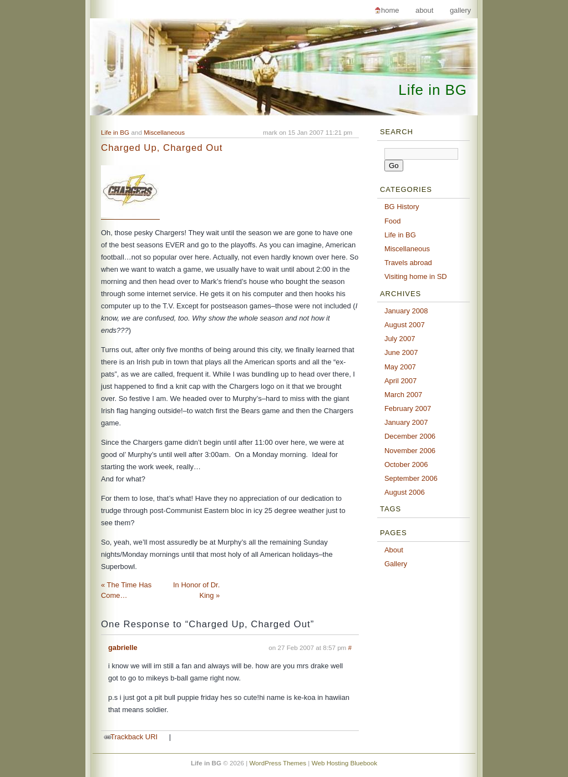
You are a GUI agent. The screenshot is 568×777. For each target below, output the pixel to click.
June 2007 (401, 352)
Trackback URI (134, 737)
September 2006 (411, 478)
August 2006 (404, 492)
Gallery (460, 10)
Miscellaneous (164, 132)
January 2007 (406, 422)
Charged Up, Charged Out (161, 148)
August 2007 (404, 325)
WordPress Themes (278, 762)
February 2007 (407, 408)
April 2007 (400, 381)
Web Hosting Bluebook (344, 762)
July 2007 (399, 338)
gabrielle (123, 647)
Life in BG (432, 90)
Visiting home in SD (415, 276)
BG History (401, 206)
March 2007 (403, 394)
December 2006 (409, 436)
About (424, 10)
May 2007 (400, 367)
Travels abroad (408, 262)
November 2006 (409, 450)
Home (390, 10)
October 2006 (406, 464)
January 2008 (406, 311)
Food (392, 221)
